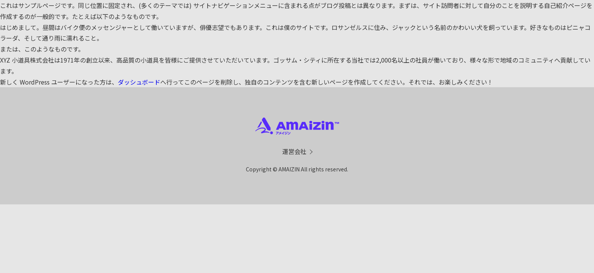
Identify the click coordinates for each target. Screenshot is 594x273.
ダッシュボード (139, 81)
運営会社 (294, 151)
